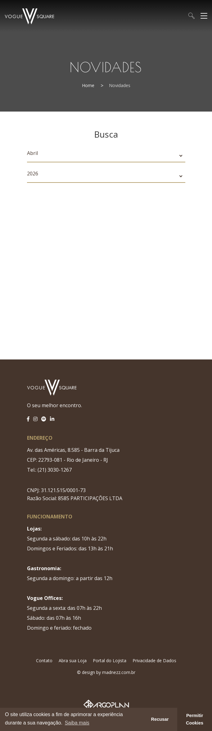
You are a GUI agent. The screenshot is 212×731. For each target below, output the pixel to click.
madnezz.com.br (118, 672)
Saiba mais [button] (77, 722)
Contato (44, 660)
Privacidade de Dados (154, 660)
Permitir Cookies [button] (194, 719)
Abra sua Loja (73, 660)
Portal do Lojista (109, 660)
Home (88, 85)
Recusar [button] (160, 719)
